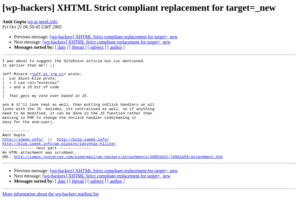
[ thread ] (77, 47)
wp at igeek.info (42, 21)
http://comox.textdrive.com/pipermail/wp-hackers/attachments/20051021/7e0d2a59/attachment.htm (118, 176)
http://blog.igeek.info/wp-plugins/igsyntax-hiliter (59, 161)
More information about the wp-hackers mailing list (50, 213)
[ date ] (61, 47)
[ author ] (116, 47)
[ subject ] (97, 47)
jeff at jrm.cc (47, 77)
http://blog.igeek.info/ (83, 155)
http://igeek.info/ (22, 155)
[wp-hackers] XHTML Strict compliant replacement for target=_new (114, 36)
